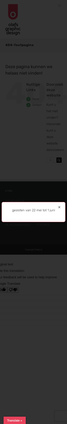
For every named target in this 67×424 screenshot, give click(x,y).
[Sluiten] (59, 207)
